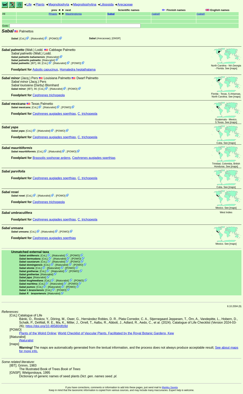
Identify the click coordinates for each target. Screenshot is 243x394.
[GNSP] (116, 38)
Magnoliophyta (58, 4)
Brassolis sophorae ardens (51, 158)
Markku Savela (170, 387)
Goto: (71, 25)
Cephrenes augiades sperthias (54, 113)
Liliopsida (107, 4)
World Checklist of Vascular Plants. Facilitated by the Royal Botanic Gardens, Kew (116, 333)
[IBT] (33, 63)
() (156, 13)
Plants (39, 4)
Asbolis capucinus (45, 69)
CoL (22, 38)
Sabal (111, 13)
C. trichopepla (87, 113)
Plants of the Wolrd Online (37, 333)
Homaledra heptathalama (78, 69)
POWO (54, 38)
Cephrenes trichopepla (49, 95)
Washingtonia (73, 13)
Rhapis (53, 13)
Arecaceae (125, 4)
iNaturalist (37, 38)
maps (233, 68)
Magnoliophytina (84, 4)
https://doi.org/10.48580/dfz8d (47, 326)
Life (29, 4)
